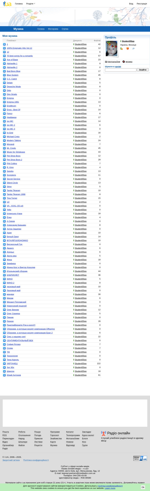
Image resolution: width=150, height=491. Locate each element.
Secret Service (13, 179)
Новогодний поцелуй (17, 306)
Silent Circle (12, 183)
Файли (21, 445)
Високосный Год (14, 244)
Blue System (12, 75)
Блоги (85, 438)
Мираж (10, 298)
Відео (5, 442)
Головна (19, 3)
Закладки (86, 432)
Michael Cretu (13, 136)
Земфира (11, 263)
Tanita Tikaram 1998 (16, 194)
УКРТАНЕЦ (12, 363)
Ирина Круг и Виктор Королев (21, 267)
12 (8, 52)
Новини (69, 442)
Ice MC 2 (11, 125)
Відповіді (70, 445)
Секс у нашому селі (16, 336)
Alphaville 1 (12, 63)
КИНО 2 (10, 283)
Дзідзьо (10, 252)
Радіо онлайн (118, 433)
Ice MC (10, 121)
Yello (9, 209)
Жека (9, 260)
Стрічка (65, 29)
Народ (21, 438)
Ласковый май (13, 290)
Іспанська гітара (14, 213)
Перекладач (8, 438)
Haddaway (12, 117)
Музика (53, 445)
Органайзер (8, 445)
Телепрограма (73, 435)
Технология (12, 356)
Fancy (9, 113)
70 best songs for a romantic (20, 56)
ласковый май (13, 286)
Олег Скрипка (13, 313)
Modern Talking (14, 140)
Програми (55, 432)
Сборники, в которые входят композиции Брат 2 (30, 333)
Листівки (38, 442)
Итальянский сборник (17, 271)
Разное (10, 321)
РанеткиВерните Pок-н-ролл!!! (21, 325)
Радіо (5, 448)
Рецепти (38, 445)
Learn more (110, 488)
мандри (10, 294)
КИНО (10, 279)
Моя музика (53, 29)
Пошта (5, 432)
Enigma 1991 (13, 102)
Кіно (84, 442)
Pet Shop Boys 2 (14, 159)
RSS (4, 435)
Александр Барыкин (16, 225)
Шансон (10, 371)
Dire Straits (12, 94)
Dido (9, 90)
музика (127, 61)
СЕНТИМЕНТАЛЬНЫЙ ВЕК (20, 340)
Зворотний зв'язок (11, 460)
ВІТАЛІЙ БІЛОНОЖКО (17, 240)
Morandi (10, 144)
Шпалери (22, 442)
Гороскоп (54, 435)
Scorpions (11, 175)
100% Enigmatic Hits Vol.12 (19, 48)
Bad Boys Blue (13, 71)
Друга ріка (11, 256)
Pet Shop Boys (13, 156)
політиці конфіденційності (110, 486)
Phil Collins (12, 163)
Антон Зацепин (14, 229)
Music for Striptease (16, 152)
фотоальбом (112, 61)
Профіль (110, 37)
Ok (143, 487)
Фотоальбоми (72, 438)
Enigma (10, 98)
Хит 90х (10, 367)
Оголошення (24, 435)
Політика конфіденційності (36, 460)
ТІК (8, 352)
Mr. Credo (11, 148)
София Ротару (14, 344)
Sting (9, 186)
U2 (8, 202)
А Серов (11, 221)
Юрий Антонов (14, 375)
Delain (10, 83)
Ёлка (9, 217)
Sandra (10, 171)
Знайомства (56, 438)
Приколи (38, 438)
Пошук (37, 432)
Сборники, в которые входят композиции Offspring (31, 329)
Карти (53, 442)
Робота (21, 432)
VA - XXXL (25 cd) (15, 206)
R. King (10, 167)
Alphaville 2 (12, 67)
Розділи (29, 3)
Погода (37, 435)
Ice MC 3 (11, 129)
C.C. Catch (12, 79)
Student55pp (80, 44)
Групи (84, 445)
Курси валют (88, 435)
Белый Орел (13, 236)
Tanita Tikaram (13, 190)
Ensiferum (11, 106)
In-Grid (10, 133)
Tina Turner (12, 198)
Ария (9, 233)
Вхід (131, 3)
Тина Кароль (13, 360)
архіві (118, 66)
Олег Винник (13, 310)
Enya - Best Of (13, 109)
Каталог (70, 432)
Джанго (10, 248)
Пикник (10, 317)
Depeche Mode (14, 86)
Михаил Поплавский (16, 302)
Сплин (10, 348)
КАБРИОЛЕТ (13, 275)
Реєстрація (142, 3)
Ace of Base (12, 59)
